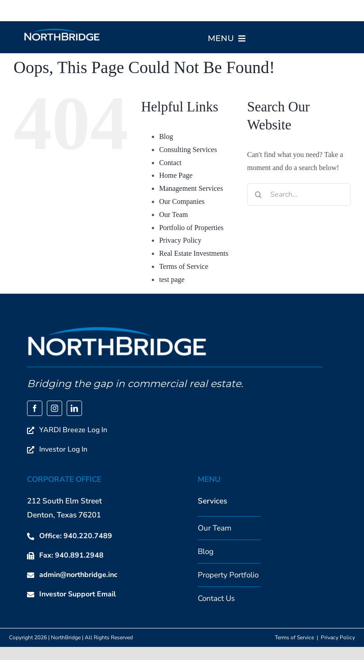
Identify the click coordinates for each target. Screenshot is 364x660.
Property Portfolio (228, 575)
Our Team (173, 214)
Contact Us (216, 598)
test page (171, 279)
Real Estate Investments (193, 253)
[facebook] (34, 408)
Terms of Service (183, 266)
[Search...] (298, 194)
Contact (170, 162)
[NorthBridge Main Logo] (62, 31)
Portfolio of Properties (191, 227)
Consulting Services (188, 149)
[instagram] (54, 408)
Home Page (175, 175)
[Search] (258, 194)
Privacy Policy (180, 240)
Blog (166, 136)
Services (212, 501)
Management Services (191, 188)
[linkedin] (74, 408)
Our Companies (182, 201)
